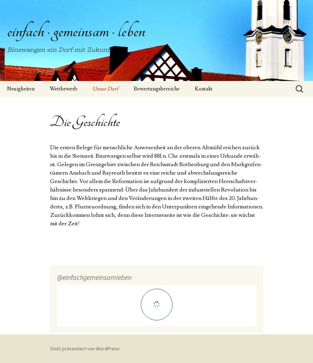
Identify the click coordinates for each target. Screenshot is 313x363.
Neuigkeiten (21, 89)
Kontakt (204, 89)
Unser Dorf (105, 89)
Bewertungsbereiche (157, 89)
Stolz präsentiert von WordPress (85, 348)
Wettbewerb (63, 89)
